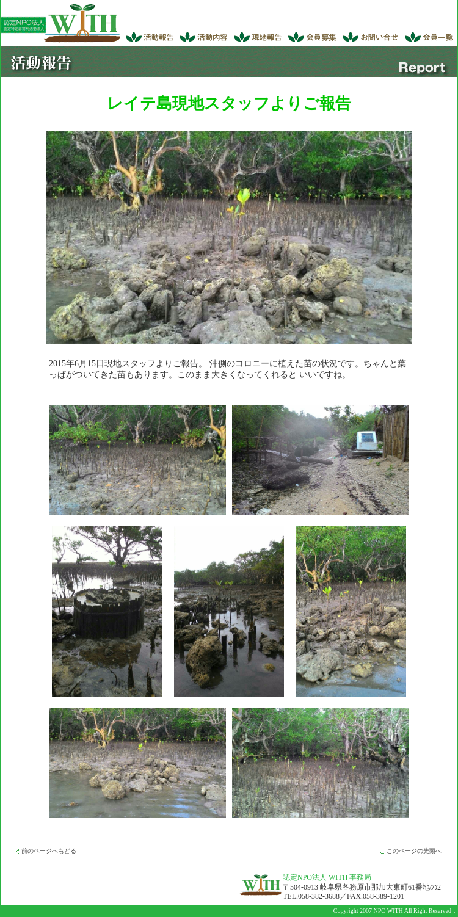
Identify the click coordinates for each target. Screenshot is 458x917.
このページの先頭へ (414, 850)
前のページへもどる (48, 850)
